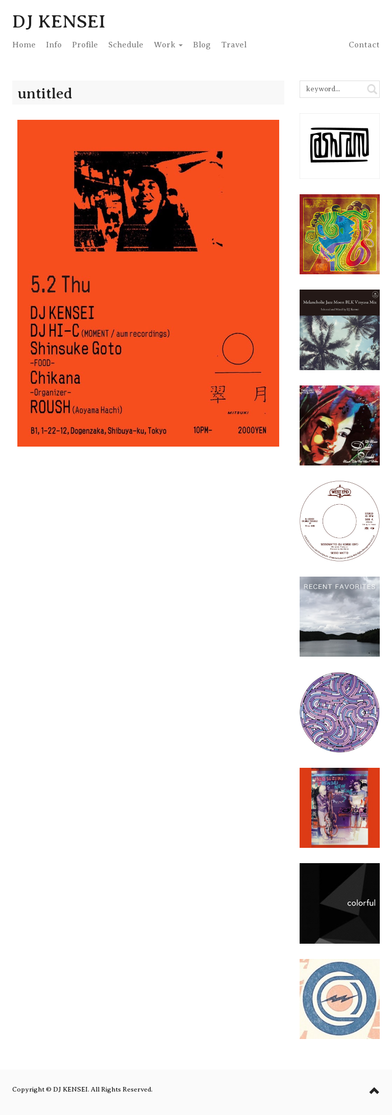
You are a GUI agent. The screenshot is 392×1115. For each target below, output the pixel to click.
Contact (364, 44)
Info (54, 44)
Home (24, 44)
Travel (234, 44)
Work (168, 44)
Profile (85, 44)
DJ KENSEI (59, 21)
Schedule (125, 44)
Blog (202, 44)
